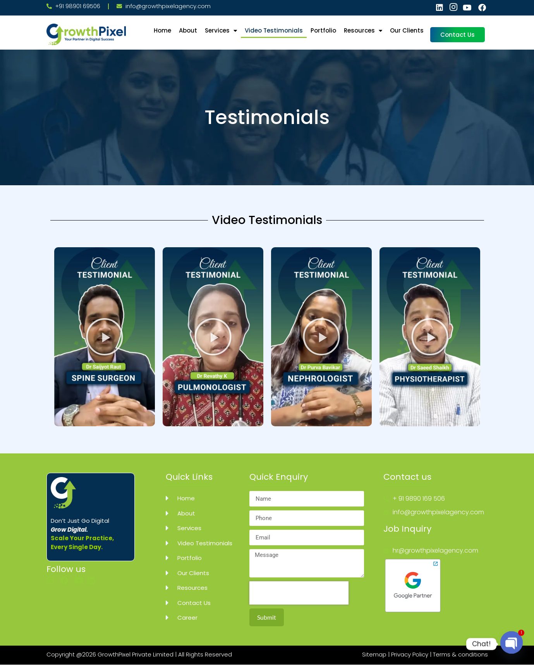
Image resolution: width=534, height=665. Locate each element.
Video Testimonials (274, 30)
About (188, 30)
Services (221, 31)
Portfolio (323, 30)
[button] (104, 336)
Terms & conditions (460, 654)
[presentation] (299, 593)
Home (162, 30)
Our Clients (407, 30)
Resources (363, 31)
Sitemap (374, 654)
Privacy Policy (409, 654)
